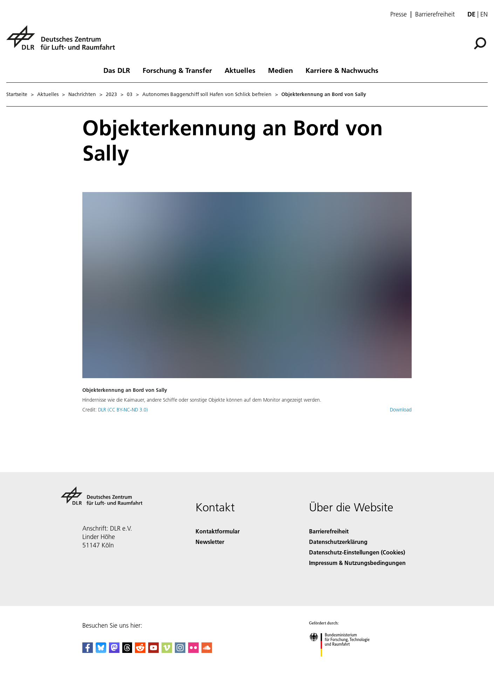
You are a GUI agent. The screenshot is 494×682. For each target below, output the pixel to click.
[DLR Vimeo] (167, 651)
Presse (398, 14)
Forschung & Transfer (177, 70)
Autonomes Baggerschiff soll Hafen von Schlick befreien (207, 94)
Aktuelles (240, 70)
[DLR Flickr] (193, 651)
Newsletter (209, 541)
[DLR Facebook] (87, 651)
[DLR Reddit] (140, 651)
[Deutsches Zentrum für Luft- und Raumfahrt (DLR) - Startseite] (63, 41)
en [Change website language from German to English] (484, 14)
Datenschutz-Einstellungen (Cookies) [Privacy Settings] (357, 552)
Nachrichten (82, 94)
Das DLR (116, 70)
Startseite (16, 94)
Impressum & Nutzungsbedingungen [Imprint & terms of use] (357, 562)
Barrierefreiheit (435, 14)
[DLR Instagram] (180, 651)
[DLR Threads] (127, 651)
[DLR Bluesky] (101, 651)
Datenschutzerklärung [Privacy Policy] (338, 541)
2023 (111, 94)
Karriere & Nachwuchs (342, 70)
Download (401, 410)
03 (129, 94)
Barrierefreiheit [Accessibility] (329, 531)
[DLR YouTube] (153, 651)
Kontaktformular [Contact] (217, 531)
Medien (280, 70)
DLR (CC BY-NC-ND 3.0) (123, 410)
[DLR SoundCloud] (206, 651)
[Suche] (480, 43)
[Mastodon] (114, 651)
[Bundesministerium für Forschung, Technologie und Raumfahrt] (343, 663)
